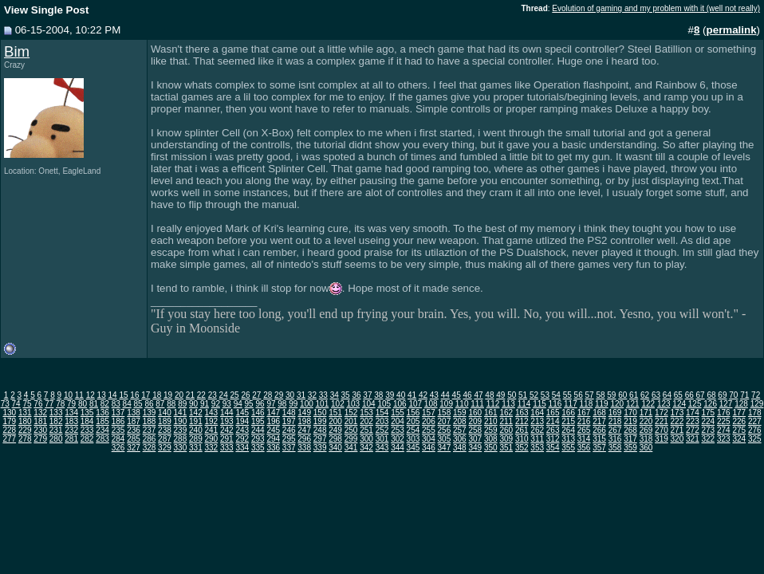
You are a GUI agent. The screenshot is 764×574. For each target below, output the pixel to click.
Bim (17, 51)
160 (475, 412)
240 (196, 430)
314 (584, 438)
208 (460, 421)
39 (389, 395)
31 (301, 395)
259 (491, 430)
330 (180, 447)
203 (382, 421)
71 (744, 395)
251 (366, 430)
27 (256, 395)
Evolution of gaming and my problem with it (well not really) (656, 8)
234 (102, 430)
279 (40, 438)
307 (475, 438)
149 (304, 412)
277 (9, 438)
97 (270, 403)
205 (413, 421)
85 (138, 403)
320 (677, 438)
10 (68, 395)
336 (273, 447)
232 (71, 430)
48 (489, 395)
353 (537, 447)
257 (460, 430)
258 (475, 430)
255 (428, 430)
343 (382, 447)
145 (242, 412)
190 (180, 421)
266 (599, 430)
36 (356, 395)
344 (397, 447)
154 (382, 412)
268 (630, 430)
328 (149, 447)
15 (123, 395)
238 (164, 430)
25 (234, 395)
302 (397, 438)
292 (242, 438)
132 (40, 412)
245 (273, 430)
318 (646, 438)
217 (599, 421)
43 (434, 395)
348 (460, 447)
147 (273, 412)
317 (630, 438)
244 (258, 430)
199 (320, 421)
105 (384, 403)
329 (164, 447)
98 (282, 403)
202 (366, 421)
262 (537, 430)
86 (148, 403)
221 (661, 421)
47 (478, 395)
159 (460, 412)
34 (334, 395)
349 (475, 447)
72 (755, 395)
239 (180, 430)
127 (726, 403)
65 (678, 395)
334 (242, 447)
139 (149, 412)
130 (9, 412)
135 (87, 412)
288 (180, 438)
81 (93, 403)
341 (351, 447)
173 (677, 412)
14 (112, 395)
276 (755, 430)
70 (733, 395)
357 (599, 447)
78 (60, 403)
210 (491, 421)
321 (692, 438)
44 (445, 395)
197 (289, 421)
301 (382, 438)
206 (428, 421)
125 (695, 403)
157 (428, 412)
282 (87, 438)
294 (273, 438)
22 (201, 395)
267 (615, 430)
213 (537, 421)
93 (227, 403)
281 (71, 438)
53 (545, 395)
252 (382, 430)
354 (553, 447)
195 (258, 421)
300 (366, 438)
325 (755, 438)
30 (290, 395)
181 (40, 421)
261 (522, 430)
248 (320, 430)
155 (397, 412)
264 (568, 430)
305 (444, 438)
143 (212, 412)
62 (644, 395)
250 (351, 430)
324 (739, 438)
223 (692, 421)
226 (739, 421)
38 (378, 395)
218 (615, 421)
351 (506, 447)
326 (118, 447)
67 (700, 395)
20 (179, 395)
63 (656, 395)
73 (5, 403)
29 (278, 395)
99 (293, 403)
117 (570, 403)
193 (227, 421)
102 (338, 403)
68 (711, 395)
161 (491, 412)
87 (160, 403)
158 (444, 412)
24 (223, 395)
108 (431, 403)
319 (661, 438)
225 (724, 421)
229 (25, 430)
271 (677, 430)
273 (708, 430)
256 (444, 430)
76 (37, 403)
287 (164, 438)
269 (646, 430)
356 (584, 447)
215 (568, 421)
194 (242, 421)
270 (661, 430)
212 (522, 421)
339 (320, 447)
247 (304, 430)
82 (104, 403)
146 (258, 412)
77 (49, 403)
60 (622, 395)
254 (413, 430)
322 (708, 438)
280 (56, 438)
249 (335, 430)
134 (71, 412)
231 (56, 430)
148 (289, 412)
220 (646, 421)
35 (345, 395)
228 (9, 430)
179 (9, 421)
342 (366, 447)
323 (724, 438)
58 (600, 395)
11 (79, 395)
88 (171, 403)
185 (102, 421)
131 (25, 412)
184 (87, 421)
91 (204, 403)
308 (491, 438)
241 (212, 430)
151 (335, 412)
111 (477, 403)
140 (164, 412)
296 (304, 438)
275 (739, 430)
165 (553, 412)
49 (500, 395)
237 (149, 430)
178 (755, 412)
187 (133, 421)
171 (646, 412)
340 (335, 447)
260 (506, 430)
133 (56, 412)
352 (522, 447)
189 (164, 421)
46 (467, 395)
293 (258, 438)
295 (289, 438)
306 (460, 438)
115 (539, 403)
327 (133, 447)
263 (553, 430)
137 (118, 412)
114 (524, 403)
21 (190, 395)
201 (351, 421)
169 (615, 412)
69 (722, 395)
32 (312, 395)
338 (304, 447)
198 (304, 421)
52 (534, 395)
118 (586, 403)
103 (353, 403)
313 (568, 438)
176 (724, 412)
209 (475, 421)
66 (689, 395)
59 (611, 395)
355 (568, 447)
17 (145, 395)
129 (757, 403)
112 (493, 403)
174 (692, 412)
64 (667, 395)
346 (428, 447)
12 (90, 395)
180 (25, 421)
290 (212, 438)
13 (101, 395)
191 (196, 421)
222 (677, 421)
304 (428, 438)
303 (413, 438)
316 (615, 438)
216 (584, 421)
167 (584, 412)
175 (708, 412)
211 (506, 421)
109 (446, 403)
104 (369, 403)
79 (71, 403)
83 (116, 403)
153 (366, 412)
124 (679, 403)
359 (630, 447)
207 (444, 421)
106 (400, 403)
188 (149, 421)
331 (196, 447)
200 (335, 421)
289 (196, 438)
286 (149, 438)
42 (423, 395)
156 (413, 412)
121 (633, 403)
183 (71, 421)
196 (273, 421)
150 (320, 412)
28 (267, 395)
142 (196, 412)
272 (692, 430)
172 (661, 412)
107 (415, 403)
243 (242, 430)
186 (118, 421)
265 (584, 430)
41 (412, 395)
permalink (732, 30)
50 (511, 395)
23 (212, 395)
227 (755, 421)
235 (118, 430)
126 (710, 403)
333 (227, 447)
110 (462, 403)
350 (491, 447)
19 (167, 395)
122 (648, 403)
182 (56, 421)
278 (25, 438)
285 (133, 438)
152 (351, 412)
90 (193, 403)
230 (40, 430)
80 (82, 403)
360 (646, 447)
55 (567, 395)
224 (708, 421)
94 (238, 403)
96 (259, 403)
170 (630, 412)
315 (599, 438)
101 (322, 403)
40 (400, 395)
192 (212, 421)
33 (323, 395)
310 (522, 438)
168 (599, 412)
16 (134, 395)
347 (444, 447)
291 (227, 438)
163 (522, 412)
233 (87, 430)
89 (182, 403)
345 (413, 447)
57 (589, 395)
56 (578, 395)
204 (397, 421)
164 (537, 412)
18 (156, 395)
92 (215, 403)
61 (633, 395)
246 (289, 430)
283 (102, 438)
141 (180, 412)
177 (739, 412)
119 (601, 403)
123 (664, 403)
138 (133, 412)
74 (16, 403)
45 (456, 395)
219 (630, 421)
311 (537, 438)
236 (133, 430)
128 (741, 403)
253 (397, 430)
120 (617, 403)
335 (258, 447)
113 (508, 403)
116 (555, 403)
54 (556, 395)
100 (306, 403)
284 (118, 438)
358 (615, 447)
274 (724, 430)
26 (245, 395)
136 (102, 412)
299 (351, 438)
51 (522, 395)
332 (212, 447)
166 (568, 412)
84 (127, 403)
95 (249, 403)
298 (335, 438)
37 (367, 395)
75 (26, 403)
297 (320, 438)
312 (553, 438)
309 (506, 438)
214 (553, 421)
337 (289, 447)
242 (227, 430)
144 (227, 412)
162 (506, 412)
